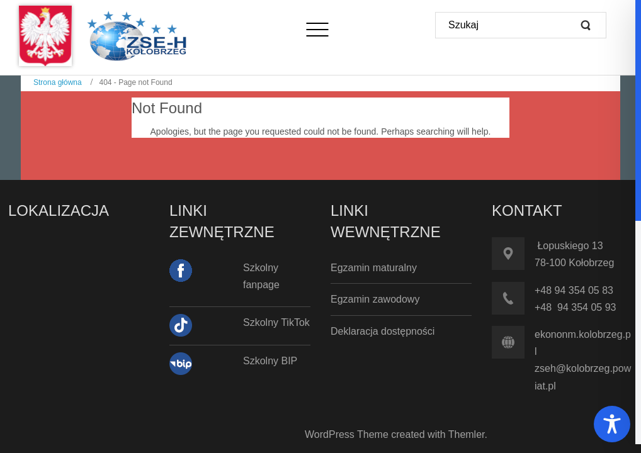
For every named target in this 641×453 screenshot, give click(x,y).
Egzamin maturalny (374, 267)
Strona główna (57, 82)
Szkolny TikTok (276, 322)
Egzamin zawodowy (375, 299)
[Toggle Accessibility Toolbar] (612, 424)
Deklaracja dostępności (382, 331)
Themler (466, 434)
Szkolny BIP (270, 360)
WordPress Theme (347, 434)
